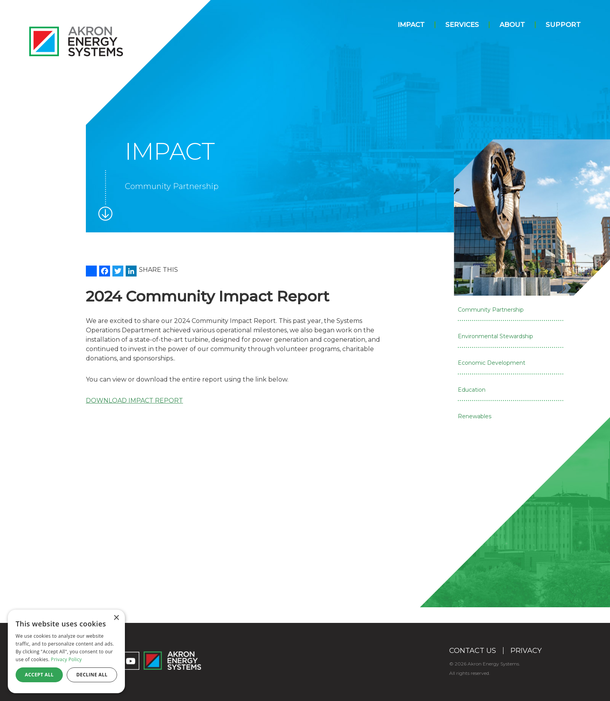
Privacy (526, 650)
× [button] (116, 618)
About (512, 24)
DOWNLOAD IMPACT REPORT (134, 400)
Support (563, 24)
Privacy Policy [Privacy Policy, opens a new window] (66, 659)
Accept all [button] (39, 674)
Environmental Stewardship (495, 336)
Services (462, 24)
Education (472, 389)
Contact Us (472, 650)
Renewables (474, 416)
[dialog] (66, 651)
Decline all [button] (92, 674)
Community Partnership (491, 309)
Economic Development (491, 362)
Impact (411, 24)
